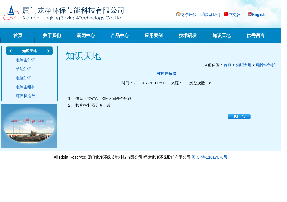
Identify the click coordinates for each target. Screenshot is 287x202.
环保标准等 (25, 96)
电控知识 (23, 78)
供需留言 (256, 35)
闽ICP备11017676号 (210, 157)
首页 (17, 35)
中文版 (234, 14)
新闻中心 (86, 35)
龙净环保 (188, 14)
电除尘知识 (25, 60)
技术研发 (188, 35)
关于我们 (52, 35)
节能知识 (23, 69)
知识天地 (222, 35)
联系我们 (212, 14)
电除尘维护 (25, 87)
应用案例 (154, 35)
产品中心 (120, 35)
